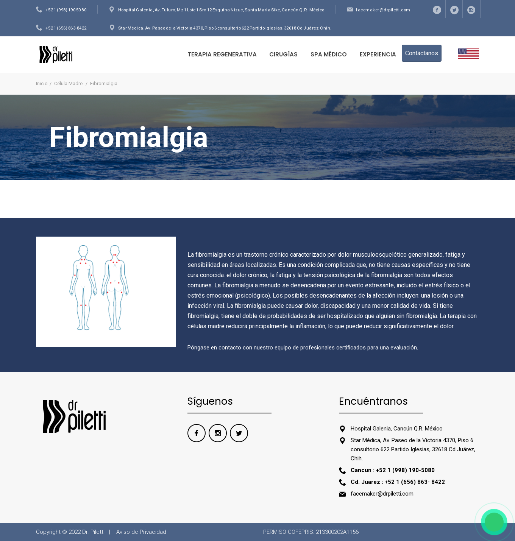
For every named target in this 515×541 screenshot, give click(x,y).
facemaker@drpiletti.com (383, 9)
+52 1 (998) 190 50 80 (66, 9)
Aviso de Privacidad (141, 532)
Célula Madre (69, 83)
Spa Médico (329, 54)
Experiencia (378, 54)
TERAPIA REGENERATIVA (222, 54)
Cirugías (283, 54)
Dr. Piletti (93, 532)
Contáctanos (421, 53)
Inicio (42, 83)
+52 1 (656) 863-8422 (66, 28)
